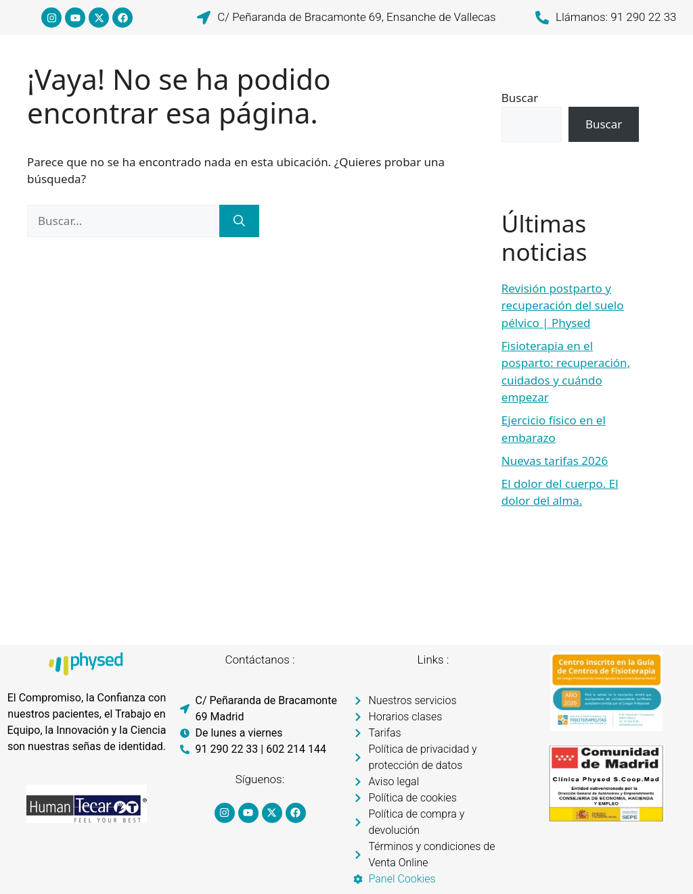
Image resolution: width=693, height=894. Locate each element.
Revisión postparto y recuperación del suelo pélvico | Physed (562, 305)
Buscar (519, 97)
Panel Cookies (402, 878)
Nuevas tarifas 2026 (554, 460)
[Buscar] (239, 221)
